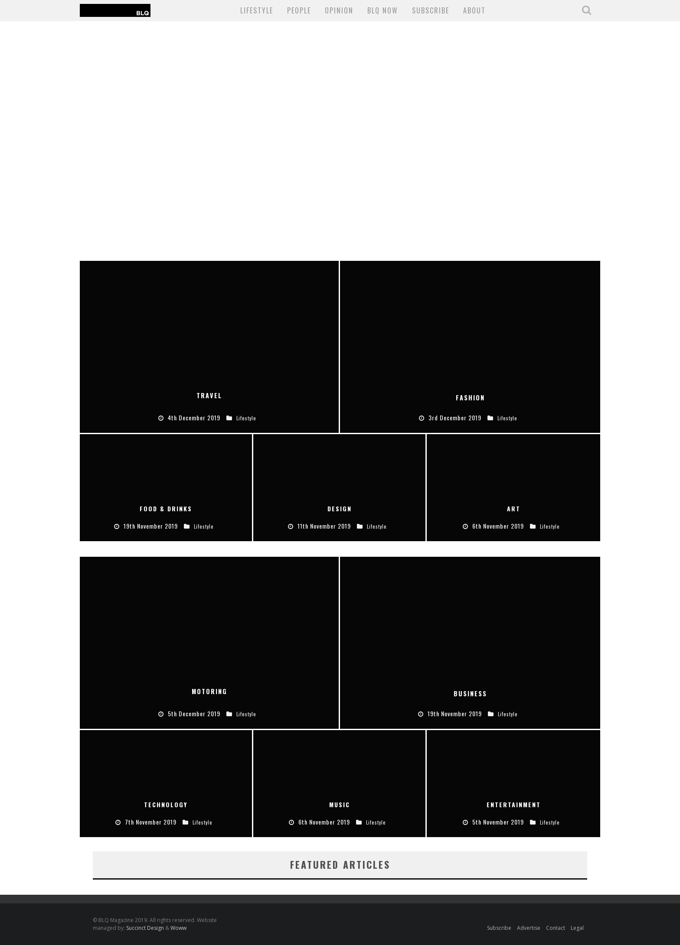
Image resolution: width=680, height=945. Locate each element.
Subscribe (499, 928)
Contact (555, 928)
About (474, 10)
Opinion (339, 10)
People (299, 10)
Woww (178, 928)
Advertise (528, 928)
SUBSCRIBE (430, 10)
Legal (577, 928)
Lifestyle (256, 10)
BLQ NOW (382, 10)
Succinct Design (145, 928)
